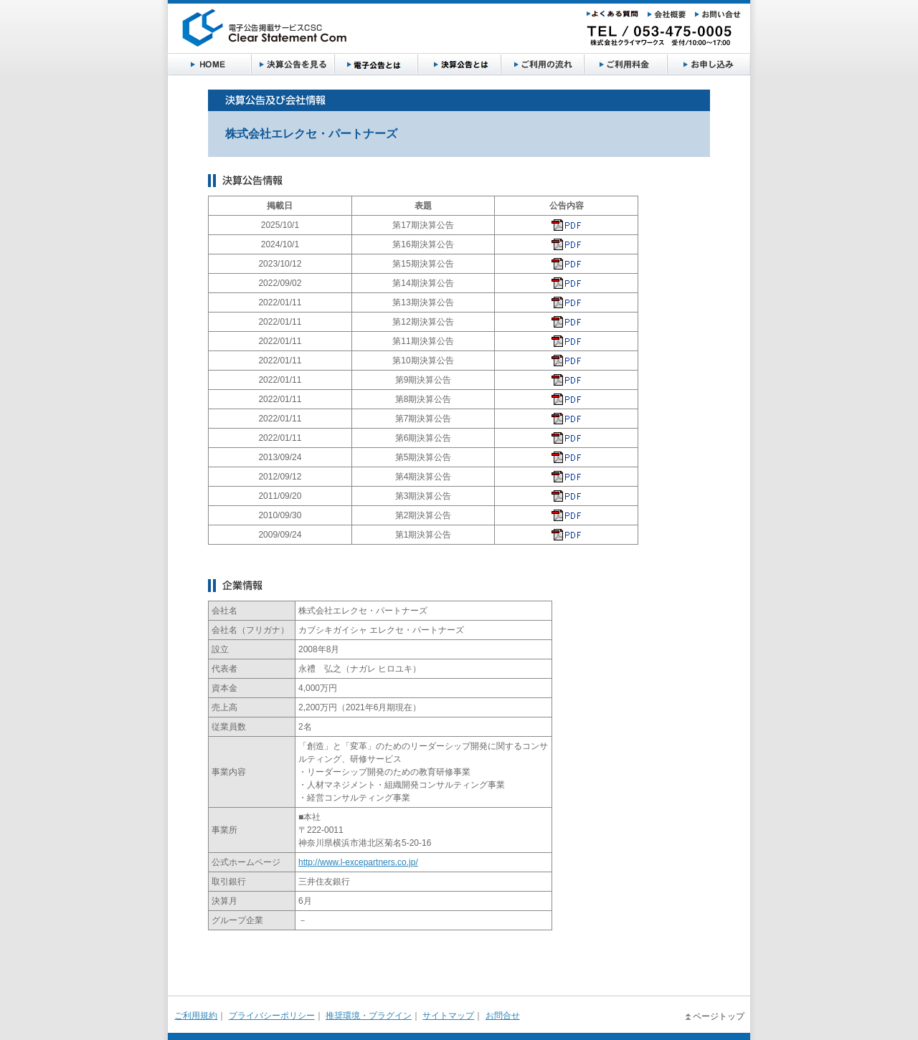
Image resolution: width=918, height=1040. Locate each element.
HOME (209, 64)
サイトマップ (448, 1016)
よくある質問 (708, 64)
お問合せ (503, 1016)
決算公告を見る (292, 64)
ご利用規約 (195, 1016)
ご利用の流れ (459, 64)
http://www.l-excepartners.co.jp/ (358, 862)
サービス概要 (375, 64)
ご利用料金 (542, 64)
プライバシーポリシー (272, 1016)
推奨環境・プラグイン (369, 1016)
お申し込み (625, 64)
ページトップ (718, 1016)
